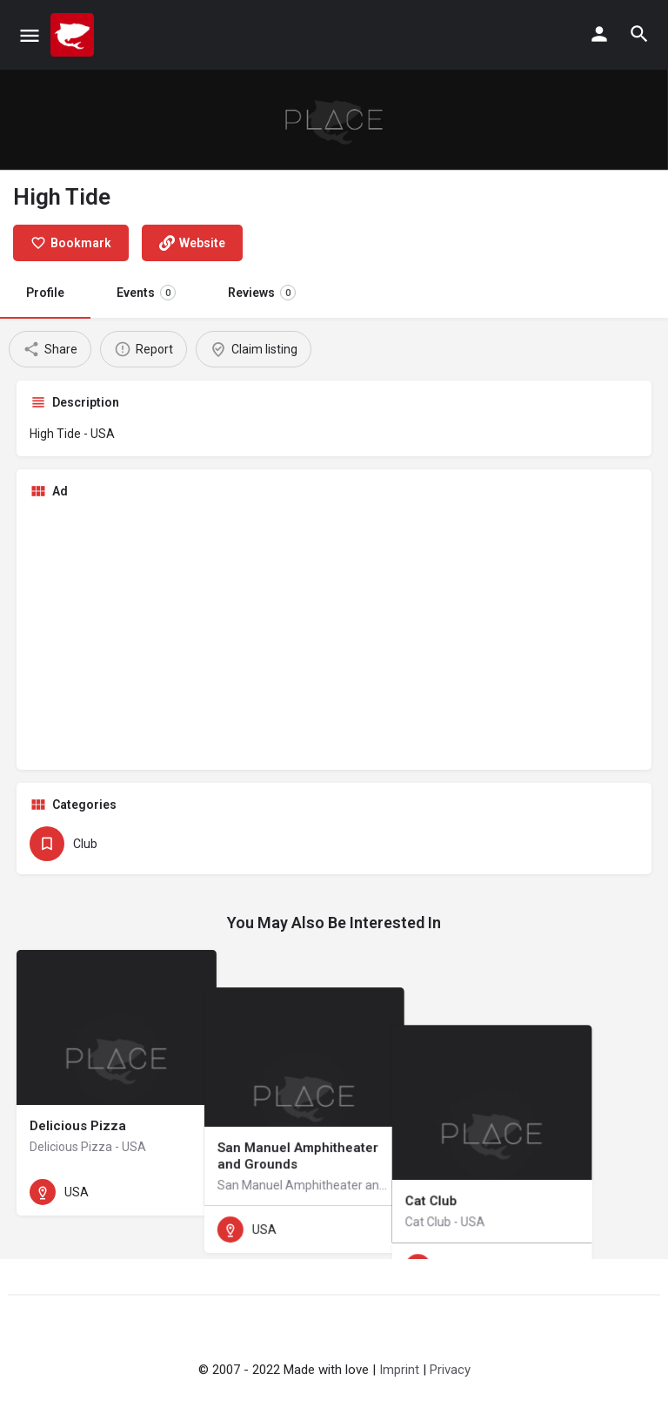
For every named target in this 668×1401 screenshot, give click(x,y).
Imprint (399, 1369)
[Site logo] (74, 35)
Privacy (450, 1369)
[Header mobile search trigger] (639, 34)
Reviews (262, 292)
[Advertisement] (334, 635)
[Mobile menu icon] (29, 35)
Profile (45, 293)
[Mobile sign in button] (599, 34)
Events (146, 292)
